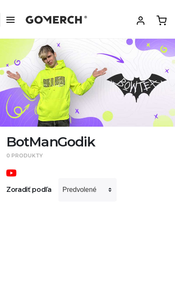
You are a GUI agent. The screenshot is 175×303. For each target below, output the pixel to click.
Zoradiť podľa (29, 190)
